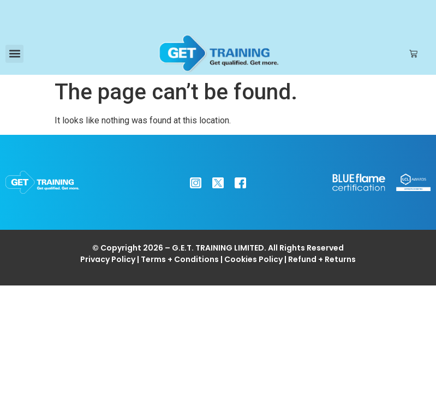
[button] (14, 54)
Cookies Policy (253, 259)
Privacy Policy (107, 259)
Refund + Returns (322, 259)
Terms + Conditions (180, 259)
